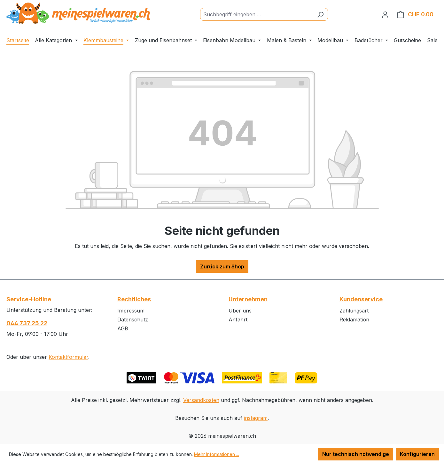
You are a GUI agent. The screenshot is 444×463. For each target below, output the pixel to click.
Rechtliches (134, 299)
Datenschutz (132, 319)
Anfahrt (238, 319)
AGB (122, 328)
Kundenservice (361, 299)
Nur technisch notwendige (355, 454)
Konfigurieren (417, 454)
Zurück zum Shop (222, 266)
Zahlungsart (354, 310)
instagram (256, 418)
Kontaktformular (68, 357)
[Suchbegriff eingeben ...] (256, 14)
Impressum (130, 310)
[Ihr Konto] (385, 14)
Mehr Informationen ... (216, 454)
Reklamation (354, 319)
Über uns (240, 310)
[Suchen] (320, 14)
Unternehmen (248, 299)
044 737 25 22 (26, 323)
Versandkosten (201, 400)
